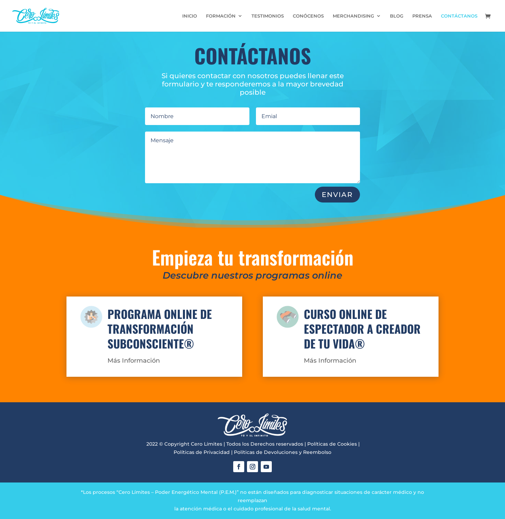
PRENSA (422, 16)
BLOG (396, 16)
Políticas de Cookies (332, 444)
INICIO (189, 16)
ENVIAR (337, 194)
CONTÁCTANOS (459, 16)
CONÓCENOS (308, 16)
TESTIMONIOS (267, 16)
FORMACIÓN (221, 16)
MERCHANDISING (353, 16)
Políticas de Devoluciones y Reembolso (282, 452)
